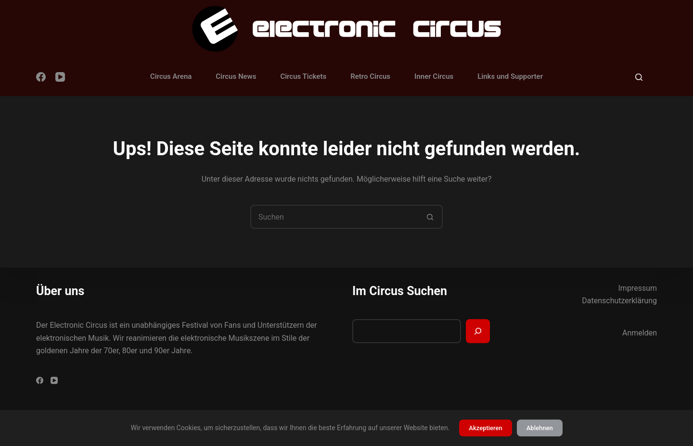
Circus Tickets (303, 76)
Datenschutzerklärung (619, 300)
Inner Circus (433, 76)
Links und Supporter (510, 76)
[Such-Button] (430, 217)
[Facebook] (41, 77)
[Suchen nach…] (334, 217)
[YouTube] (60, 77)
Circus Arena (171, 76)
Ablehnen (539, 428)
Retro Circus (370, 76)
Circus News (236, 76)
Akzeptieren (485, 428)
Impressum (637, 288)
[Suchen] (638, 77)
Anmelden (639, 332)
